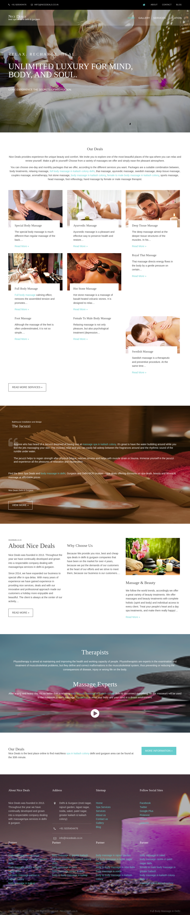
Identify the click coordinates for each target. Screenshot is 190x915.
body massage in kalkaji (21, 877)
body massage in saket (155, 849)
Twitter (146, 801)
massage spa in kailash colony (99, 439)
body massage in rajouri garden (115, 849)
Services (159, 16)
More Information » (160, 746)
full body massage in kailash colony (72, 853)
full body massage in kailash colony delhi (72, 169)
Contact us (82, 693)
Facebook (147, 797)
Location (175, 16)
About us (102, 809)
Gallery (144, 16)
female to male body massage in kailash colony (133, 173)
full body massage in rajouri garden (27, 853)
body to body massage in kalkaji (70, 869)
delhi (10, 857)
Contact (166, 5)
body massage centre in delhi (69, 865)
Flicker (146, 813)
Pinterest (147, 809)
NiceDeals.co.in (68, 904)
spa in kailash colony (77, 748)
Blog (179, 5)
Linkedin (147, 817)
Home (131, 16)
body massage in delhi (52, 469)
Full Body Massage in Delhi (165, 904)
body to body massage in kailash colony (92, 689)
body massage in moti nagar (23, 849)
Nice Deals (17, 15)
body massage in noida (110, 865)
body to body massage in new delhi (117, 861)
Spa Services (105, 801)
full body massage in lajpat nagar (116, 853)
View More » (20, 500)
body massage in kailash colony (88, 173)
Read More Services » (27, 382)
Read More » (21, 244)
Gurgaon (73, 797)
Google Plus (149, 805)
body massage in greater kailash (71, 849)
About (153, 5)
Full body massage (24, 292)
